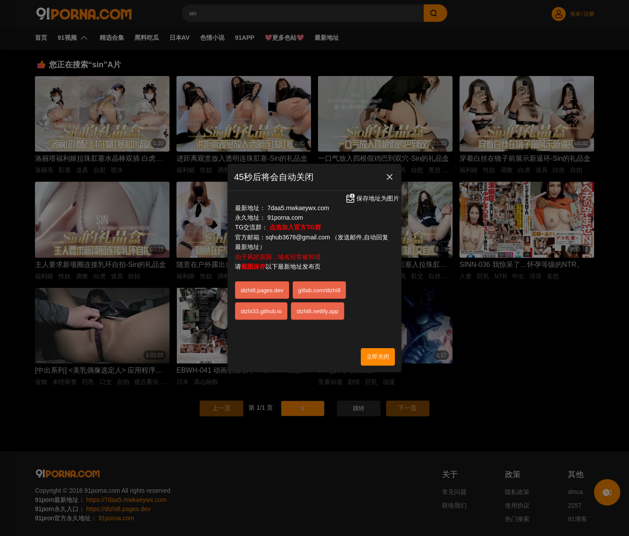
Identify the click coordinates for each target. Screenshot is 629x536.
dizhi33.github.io (261, 294)
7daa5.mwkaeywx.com (298, 191)
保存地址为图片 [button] (372, 182)
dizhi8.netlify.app (318, 294)
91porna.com (285, 200)
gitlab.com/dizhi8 (319, 273)
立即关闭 (377, 340)
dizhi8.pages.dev (262, 273)
